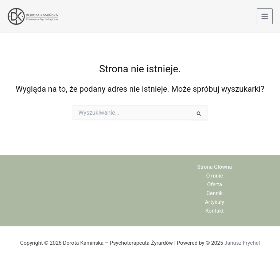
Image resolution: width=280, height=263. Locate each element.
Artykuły (214, 202)
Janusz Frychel (242, 243)
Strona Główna (214, 167)
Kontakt (214, 210)
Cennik (214, 193)
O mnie (214, 175)
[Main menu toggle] (265, 16)
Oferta (214, 184)
